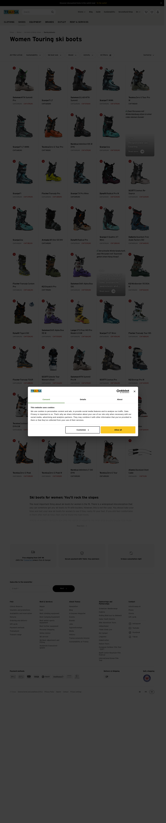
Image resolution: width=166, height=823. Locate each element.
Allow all (118, 430)
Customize (83, 430)
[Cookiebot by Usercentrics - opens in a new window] (118, 391)
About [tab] (119, 399)
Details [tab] (83, 399)
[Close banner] (134, 391)
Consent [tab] (46, 399)
